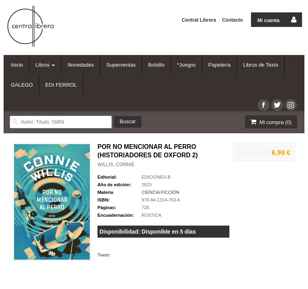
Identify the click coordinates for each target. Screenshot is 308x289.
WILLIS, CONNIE (116, 164)
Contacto (232, 20)
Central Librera (199, 20)
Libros (45, 65)
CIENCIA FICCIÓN (160, 192)
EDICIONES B (156, 177)
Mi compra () (270, 121)
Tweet (103, 254)
